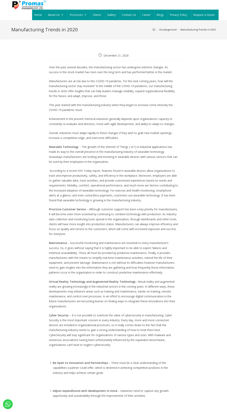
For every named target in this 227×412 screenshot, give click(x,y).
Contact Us (129, 15)
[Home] (154, 29)
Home (38, 15)
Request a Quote (204, 15)
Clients (97, 15)
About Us (56, 15)
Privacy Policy (178, 15)
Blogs (160, 15)
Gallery (111, 15)
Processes (78, 15)
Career (146, 15)
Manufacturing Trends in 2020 (198, 29)
